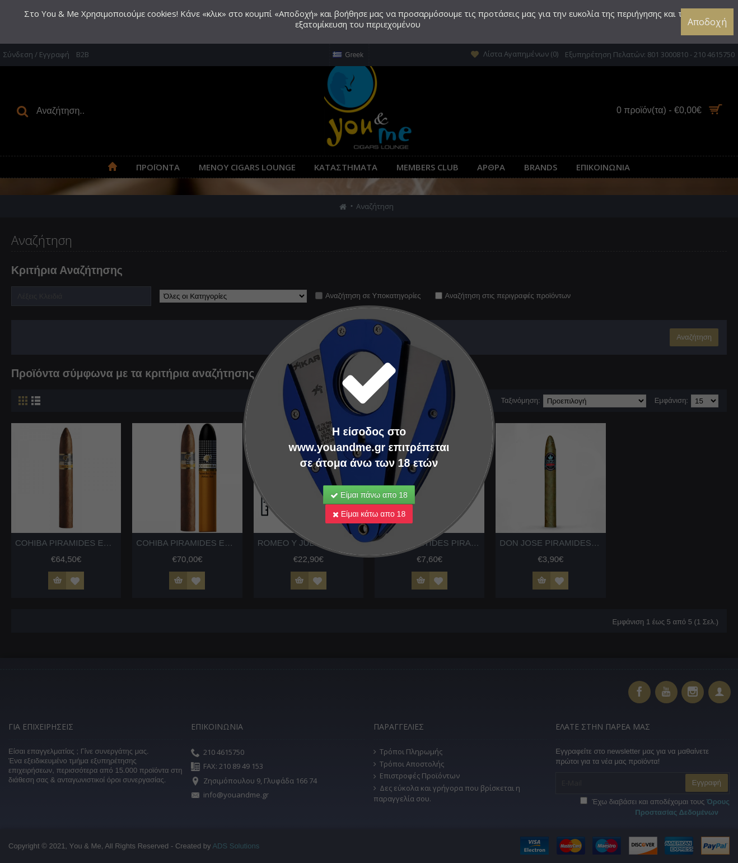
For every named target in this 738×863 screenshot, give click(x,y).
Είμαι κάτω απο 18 (369, 513)
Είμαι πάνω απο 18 (369, 494)
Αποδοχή (707, 22)
